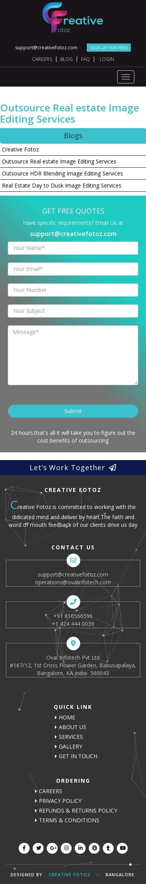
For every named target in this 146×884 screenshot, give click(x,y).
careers (50, 791)
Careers (42, 59)
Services (71, 736)
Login (107, 59)
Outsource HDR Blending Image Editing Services (62, 173)
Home (67, 717)
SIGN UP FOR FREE (109, 47)
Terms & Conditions (69, 820)
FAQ (85, 59)
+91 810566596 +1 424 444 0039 (73, 619)
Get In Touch (78, 756)
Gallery (70, 746)
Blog (66, 59)
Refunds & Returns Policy (78, 810)
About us (72, 727)
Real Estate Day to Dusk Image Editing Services (61, 185)
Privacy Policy (60, 800)
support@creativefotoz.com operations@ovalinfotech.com (73, 578)
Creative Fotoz (20, 149)
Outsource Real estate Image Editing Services (59, 161)
